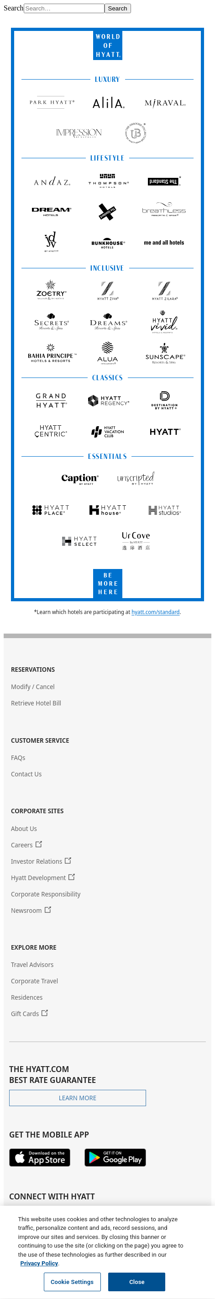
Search (14, 8)
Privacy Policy (39, 1268)
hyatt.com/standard (155, 612)
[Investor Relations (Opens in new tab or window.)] (41, 861)
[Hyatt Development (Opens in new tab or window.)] (43, 877)
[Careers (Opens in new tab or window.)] (26, 845)
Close (137, 1287)
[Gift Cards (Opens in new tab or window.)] (29, 1013)
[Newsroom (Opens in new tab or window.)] (31, 910)
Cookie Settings (72, 1287)
